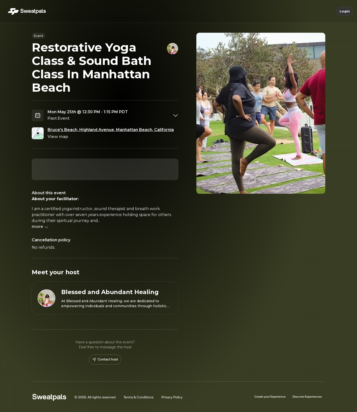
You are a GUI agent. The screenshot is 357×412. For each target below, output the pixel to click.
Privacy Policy (171, 397)
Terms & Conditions (138, 397)
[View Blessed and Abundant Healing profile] (105, 298)
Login (345, 11)
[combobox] (113, 115)
